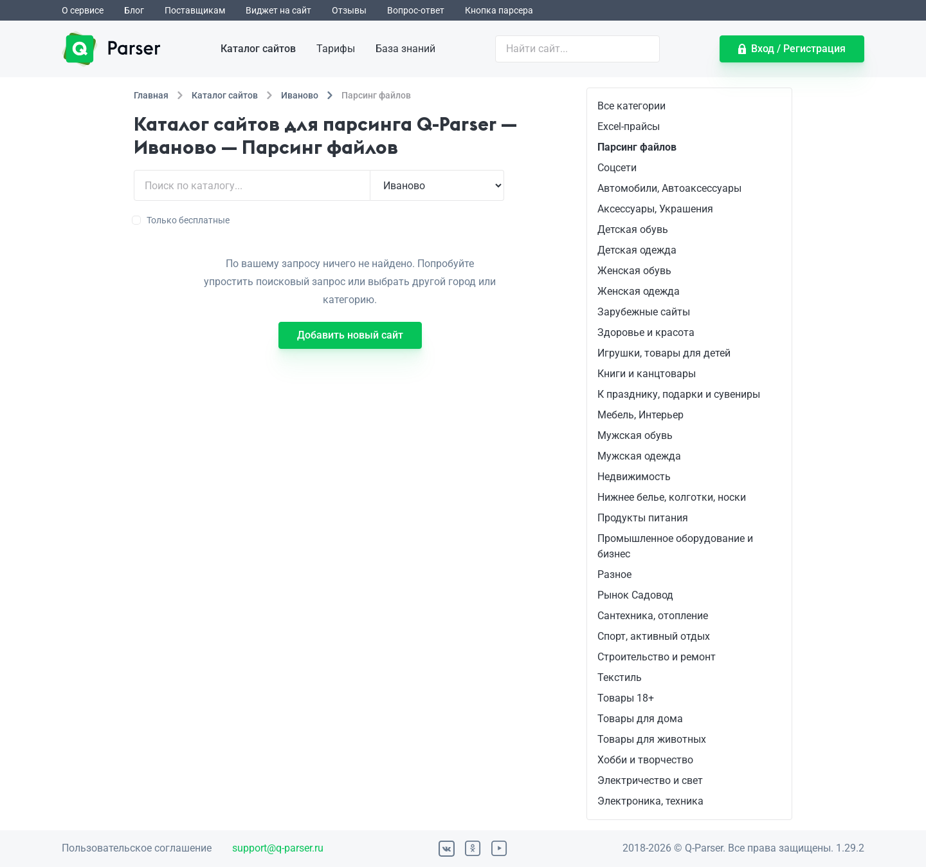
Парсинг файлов (636, 147)
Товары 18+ (625, 698)
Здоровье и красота (645, 332)
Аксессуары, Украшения (655, 209)
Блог (134, 10)
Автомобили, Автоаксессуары (669, 188)
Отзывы (349, 10)
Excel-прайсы (628, 126)
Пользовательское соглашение (137, 848)
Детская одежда (636, 250)
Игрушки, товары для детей (664, 353)
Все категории (631, 106)
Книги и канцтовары (646, 374)
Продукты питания (642, 518)
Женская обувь (634, 271)
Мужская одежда (639, 456)
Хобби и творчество (645, 760)
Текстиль (619, 677)
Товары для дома (640, 719)
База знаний (405, 48)
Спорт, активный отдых (653, 636)
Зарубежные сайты (643, 312)
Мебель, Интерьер (640, 415)
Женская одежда (638, 291)
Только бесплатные (182, 220)
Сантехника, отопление (652, 616)
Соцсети (617, 168)
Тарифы (335, 48)
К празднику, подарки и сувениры (678, 394)
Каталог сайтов (258, 48)
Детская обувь (632, 229)
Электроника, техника (650, 801)
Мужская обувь (635, 435)
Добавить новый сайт (350, 335)
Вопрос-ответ (415, 10)
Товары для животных (651, 739)
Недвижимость (634, 477)
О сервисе (83, 10)
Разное (614, 574)
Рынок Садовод (635, 595)
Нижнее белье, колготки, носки (671, 497)
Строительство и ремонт (656, 657)
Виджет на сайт (278, 10)
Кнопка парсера (499, 10)
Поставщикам (195, 10)
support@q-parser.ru (277, 848)
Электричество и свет (650, 780)
